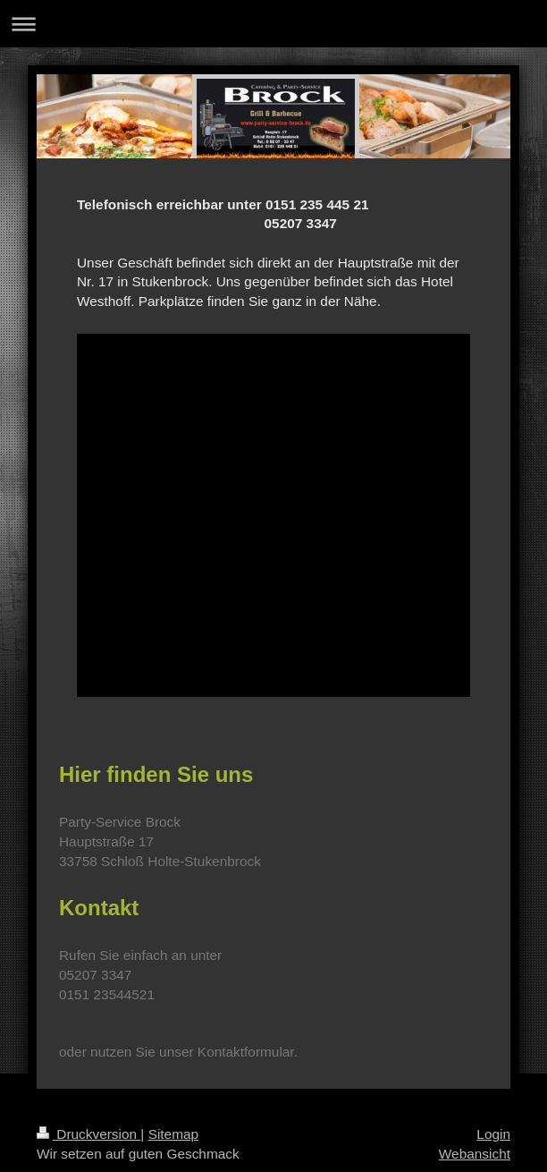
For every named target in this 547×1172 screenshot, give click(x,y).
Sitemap (173, 1134)
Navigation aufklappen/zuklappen (273, 23)
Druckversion (88, 1134)
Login (493, 1134)
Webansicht (474, 1153)
